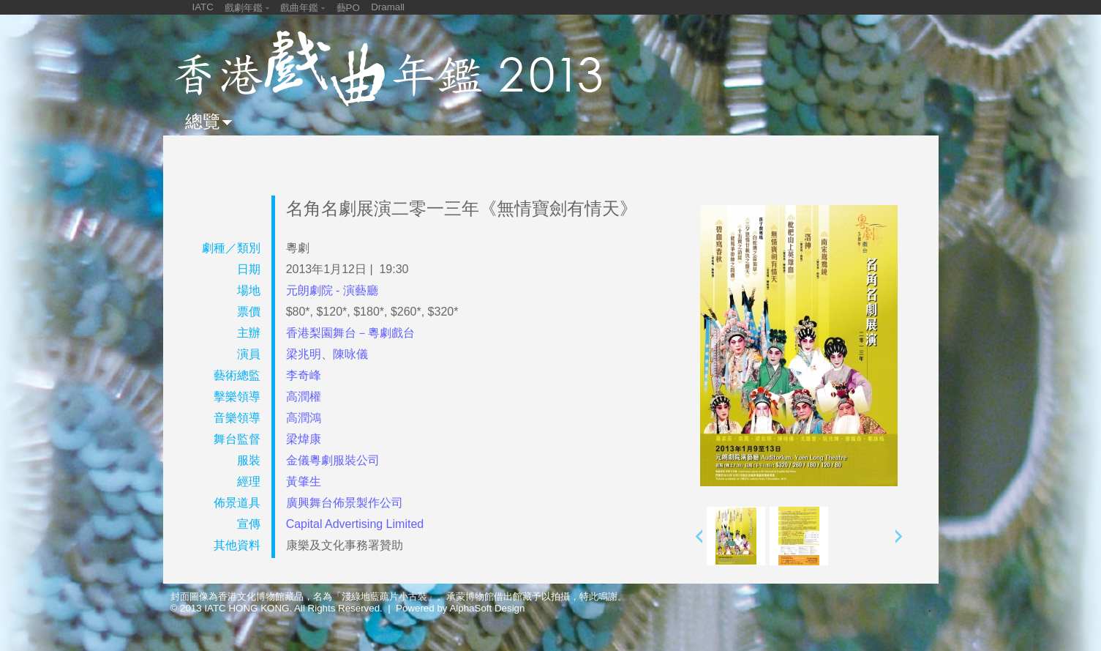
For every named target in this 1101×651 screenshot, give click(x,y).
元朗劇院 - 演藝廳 (332, 290)
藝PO (348, 7)
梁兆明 (303, 354)
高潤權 (303, 396)
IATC (203, 6)
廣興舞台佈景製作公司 (344, 502)
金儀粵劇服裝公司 (333, 460)
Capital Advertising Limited (355, 524)
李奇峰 (303, 375)
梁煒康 (303, 439)
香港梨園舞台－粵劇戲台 (350, 333)
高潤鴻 (303, 418)
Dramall (388, 6)
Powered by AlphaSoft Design (460, 608)
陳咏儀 (350, 354)
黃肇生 (303, 481)
